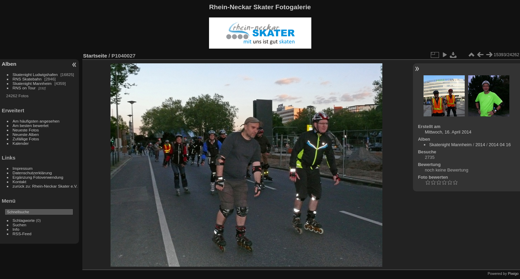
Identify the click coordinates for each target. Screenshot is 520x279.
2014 (480, 144)
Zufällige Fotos (26, 139)
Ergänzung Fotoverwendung (38, 177)
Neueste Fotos (26, 130)
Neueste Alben (26, 134)
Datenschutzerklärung (32, 172)
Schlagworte (24, 220)
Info (16, 229)
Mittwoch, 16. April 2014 (448, 132)
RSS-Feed (22, 233)
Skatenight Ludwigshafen (35, 74)
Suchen (19, 225)
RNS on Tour (24, 88)
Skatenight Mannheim (32, 83)
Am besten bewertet (31, 125)
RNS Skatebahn (27, 79)
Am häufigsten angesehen (36, 121)
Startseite (95, 56)
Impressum (23, 168)
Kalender (21, 143)
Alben (9, 64)
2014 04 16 (500, 144)
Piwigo (513, 273)
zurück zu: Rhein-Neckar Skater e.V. (45, 186)
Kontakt (19, 181)
